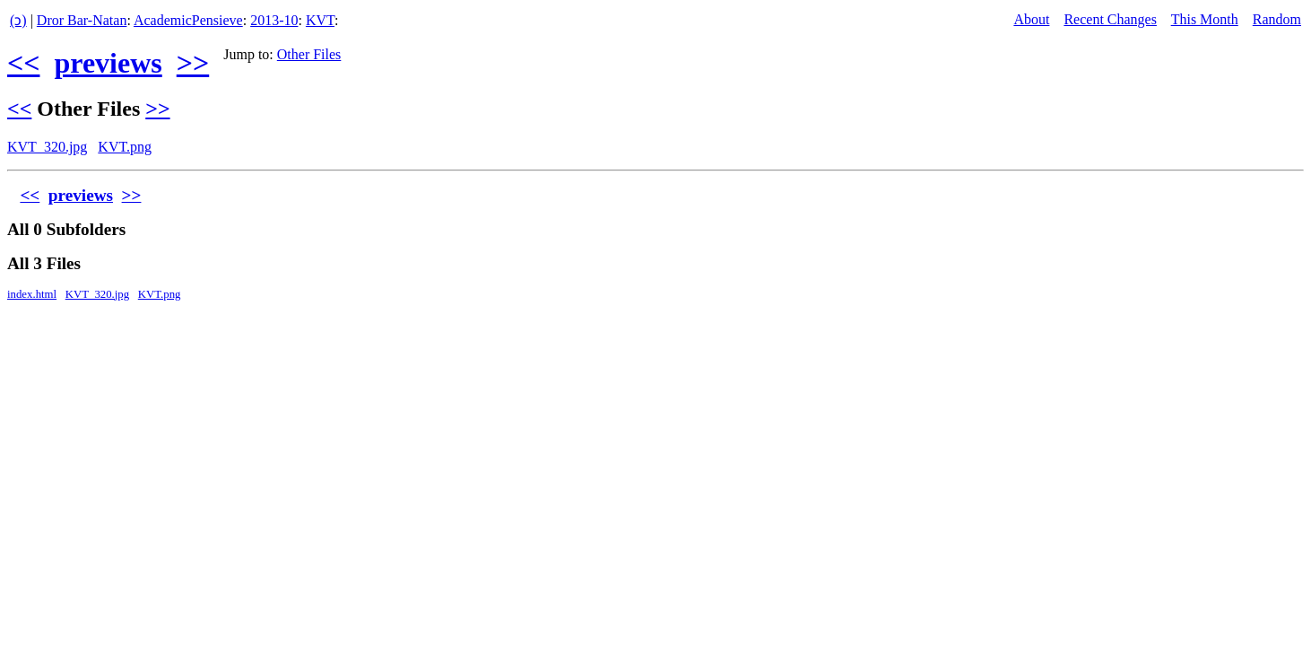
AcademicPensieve (188, 20)
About (1031, 19)
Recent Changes (1110, 19)
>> (193, 63)
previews (107, 63)
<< (23, 63)
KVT (320, 20)
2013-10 (274, 20)
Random (1277, 19)
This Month (1204, 19)
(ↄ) (18, 20)
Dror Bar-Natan (82, 20)
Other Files (309, 54)
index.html (31, 294)
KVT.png (125, 146)
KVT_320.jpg (47, 146)
